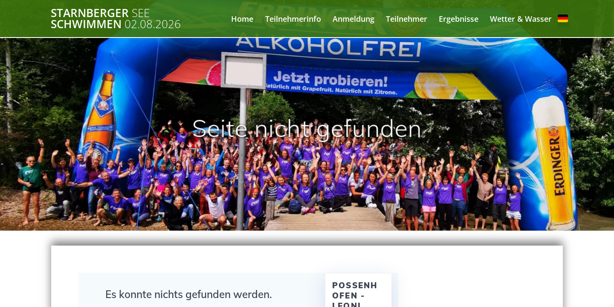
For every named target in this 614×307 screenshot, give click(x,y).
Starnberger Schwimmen (116, 18)
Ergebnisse (458, 19)
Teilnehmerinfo (293, 19)
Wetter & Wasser (521, 19)
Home (242, 19)
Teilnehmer (406, 19)
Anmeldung (353, 19)
